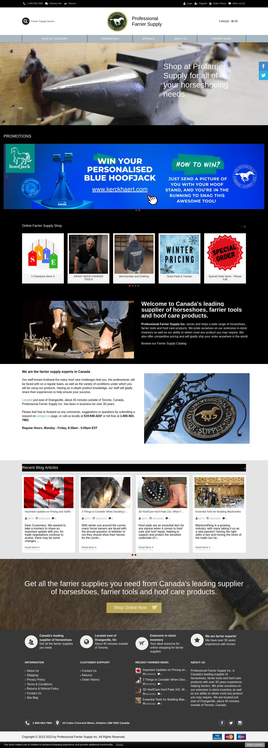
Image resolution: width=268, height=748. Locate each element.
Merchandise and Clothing (134, 276)
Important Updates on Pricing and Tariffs (47, 511)
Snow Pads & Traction (179, 276)
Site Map (31, 697)
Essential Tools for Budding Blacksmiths (218, 511)
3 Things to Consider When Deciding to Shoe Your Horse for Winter (105, 511)
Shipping (31, 675)
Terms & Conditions (38, 684)
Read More (32, 547)
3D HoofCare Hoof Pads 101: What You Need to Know (161, 511)
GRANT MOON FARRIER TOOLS (88, 278)
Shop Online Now (136, 608)
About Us (32, 670)
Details (119, 744)
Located (27, 400)
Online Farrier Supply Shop (42, 226)
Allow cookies (255, 744)
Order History (89, 679)
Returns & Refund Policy (42, 688)
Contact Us (33, 693)
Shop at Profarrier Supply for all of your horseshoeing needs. (195, 80)
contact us (43, 416)
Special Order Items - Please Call (225, 278)
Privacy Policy (35, 679)
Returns (86, 675)
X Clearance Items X (43, 276)
